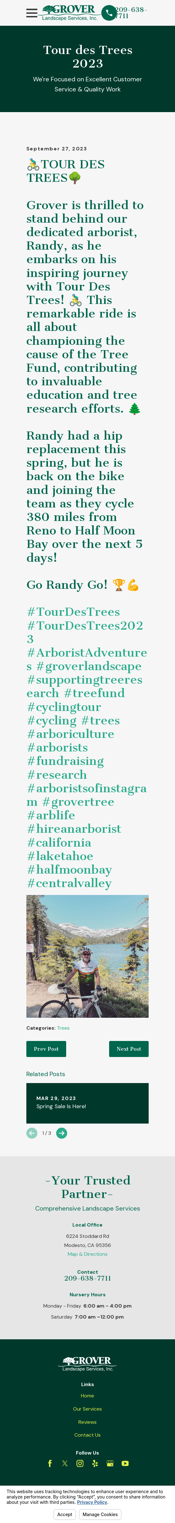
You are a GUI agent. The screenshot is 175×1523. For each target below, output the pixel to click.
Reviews (87, 1422)
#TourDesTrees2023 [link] (84, 632)
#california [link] (58, 842)
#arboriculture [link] (70, 734)
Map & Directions (88, 1254)
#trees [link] (100, 720)
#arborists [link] (57, 747)
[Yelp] (95, 1463)
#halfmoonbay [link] (69, 869)
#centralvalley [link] (69, 883)
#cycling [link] (51, 720)
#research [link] (56, 774)
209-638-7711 (131, 13)
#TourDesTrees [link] (73, 611)
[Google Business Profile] (110, 1463)
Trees (63, 1028)
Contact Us (87, 1435)
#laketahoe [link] (59, 856)
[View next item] (61, 1133)
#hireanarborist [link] (73, 828)
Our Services (87, 1409)
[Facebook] (49, 1463)
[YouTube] (125, 1463)
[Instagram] (80, 1463)
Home (87, 1395)
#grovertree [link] (77, 801)
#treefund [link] (94, 693)
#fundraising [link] (65, 761)
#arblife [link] (50, 815)
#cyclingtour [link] (63, 707)
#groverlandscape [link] (88, 666)
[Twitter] (64, 1463)
